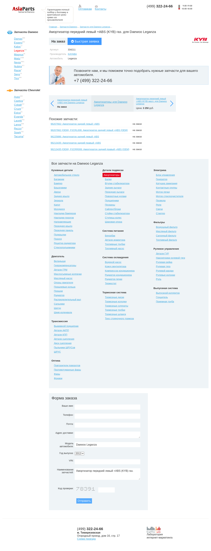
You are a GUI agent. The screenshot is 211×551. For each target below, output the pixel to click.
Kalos (17, 46)
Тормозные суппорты (116, 305)
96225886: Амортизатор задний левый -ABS (75, 136)
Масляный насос (63, 278)
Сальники (59, 304)
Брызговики (60, 187)
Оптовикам (85, 9)
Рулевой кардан (165, 270)
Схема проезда (86, 538)
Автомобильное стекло (66, 175)
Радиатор (59, 295)
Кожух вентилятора (115, 266)
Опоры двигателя (63, 282)
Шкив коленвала (63, 312)
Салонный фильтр (166, 235)
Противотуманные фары (67, 369)
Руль (158, 279)
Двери (57, 192)
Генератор (161, 179)
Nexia (17, 62)
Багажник (59, 179)
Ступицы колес (113, 217)
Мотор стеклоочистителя (169, 196)
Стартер (160, 213)
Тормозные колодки (116, 301)
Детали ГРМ (60, 269)
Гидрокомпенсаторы (65, 265)
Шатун (57, 308)
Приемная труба (165, 301)
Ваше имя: (68, 406)
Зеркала (58, 200)
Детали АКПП (61, 330)
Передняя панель (63, 230)
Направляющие (62, 221)
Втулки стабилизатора (117, 183)
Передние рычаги (114, 192)
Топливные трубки (115, 244)
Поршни (58, 291)
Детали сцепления (64, 339)
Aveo (17, 97)
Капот (57, 204)
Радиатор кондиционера (118, 275)
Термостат (111, 283)
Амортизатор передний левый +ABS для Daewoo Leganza (72, 101)
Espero (18, 42)
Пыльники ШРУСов (64, 347)
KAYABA (72, 54)
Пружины (110, 204)
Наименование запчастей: (65, 471)
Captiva (18, 101)
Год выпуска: (66, 453)
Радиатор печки (113, 279)
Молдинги (59, 209)
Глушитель (162, 297)
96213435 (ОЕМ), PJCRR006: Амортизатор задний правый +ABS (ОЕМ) (90, 149)
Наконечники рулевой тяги (170, 258)
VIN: (71, 460)
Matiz (17, 58)
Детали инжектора (115, 240)
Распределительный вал (67, 299)
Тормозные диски (114, 297)
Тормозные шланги (115, 314)
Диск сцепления (63, 343)
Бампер (58, 183)
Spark (17, 132)
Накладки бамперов (65, 213)
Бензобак (110, 235)
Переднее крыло (63, 226)
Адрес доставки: (65, 433)
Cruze (17, 108)
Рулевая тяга (163, 266)
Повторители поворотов (67, 365)
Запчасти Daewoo (68, 27)
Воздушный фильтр (166, 227)
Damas (18, 38)
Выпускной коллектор (168, 293)
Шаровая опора (113, 221)
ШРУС (57, 351)
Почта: (70, 424)
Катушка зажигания (166, 183)
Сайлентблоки (113, 209)
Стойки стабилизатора (117, 213)
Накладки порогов (64, 217)
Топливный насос (114, 248)
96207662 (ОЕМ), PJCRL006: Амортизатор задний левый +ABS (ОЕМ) (89, 130)
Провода (161, 200)
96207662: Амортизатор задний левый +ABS (75, 124)
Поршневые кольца (64, 287)
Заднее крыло (61, 196)
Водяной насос (113, 262)
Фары (57, 374)
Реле (158, 204)
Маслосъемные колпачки (68, 274)
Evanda (18, 116)
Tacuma (18, 136)
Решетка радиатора (65, 243)
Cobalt (18, 104)
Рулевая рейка (164, 262)
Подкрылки (60, 234)
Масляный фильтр (166, 231)
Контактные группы (166, 187)
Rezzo (17, 128)
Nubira (18, 66)
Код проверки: (66, 488)
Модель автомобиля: (67, 445)
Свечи (159, 209)
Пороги (58, 239)
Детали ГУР (162, 253)
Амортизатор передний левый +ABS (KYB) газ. (107, 474)
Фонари (58, 378)
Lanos (17, 124)
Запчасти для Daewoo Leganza (95, 27)
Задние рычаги (113, 187)
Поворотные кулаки (115, 196)
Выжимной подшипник (66, 326)
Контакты (100, 9)
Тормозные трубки (115, 310)
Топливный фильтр (166, 240)
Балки (108, 179)
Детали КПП (60, 334)
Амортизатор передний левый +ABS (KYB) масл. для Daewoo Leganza (151, 101)
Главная (53, 27)
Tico (16, 78)
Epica (17, 112)
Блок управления (165, 175)
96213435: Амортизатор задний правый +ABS (76, 143)
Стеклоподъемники (64, 247)
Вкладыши (60, 261)
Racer (17, 70)
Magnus (18, 54)
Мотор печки (163, 192)
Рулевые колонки (165, 275)
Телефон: (68, 415)
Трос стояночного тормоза (119, 318)
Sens (17, 74)
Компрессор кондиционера (120, 270)
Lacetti (18, 120)
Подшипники (112, 200)
